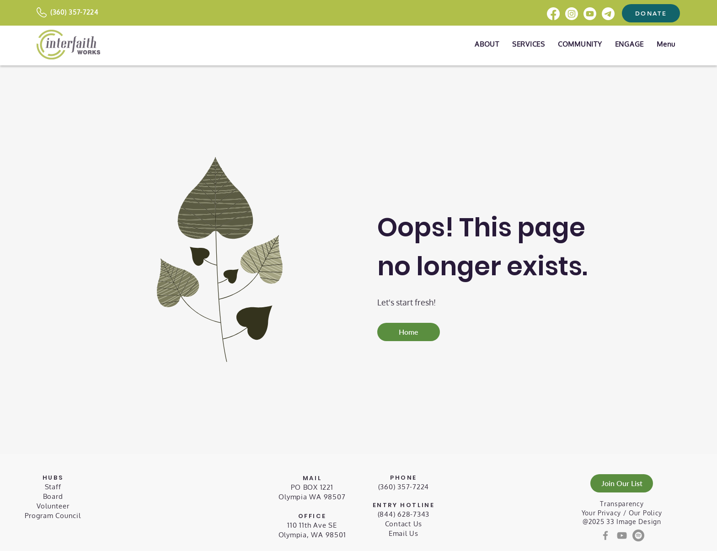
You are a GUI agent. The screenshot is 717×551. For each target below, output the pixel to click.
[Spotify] (638, 535)
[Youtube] (589, 13)
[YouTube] (622, 535)
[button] (666, 44)
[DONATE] (651, 13)
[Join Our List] (621, 483)
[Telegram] (608, 13)
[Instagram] (571, 13)
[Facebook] (553, 13)
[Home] (408, 332)
